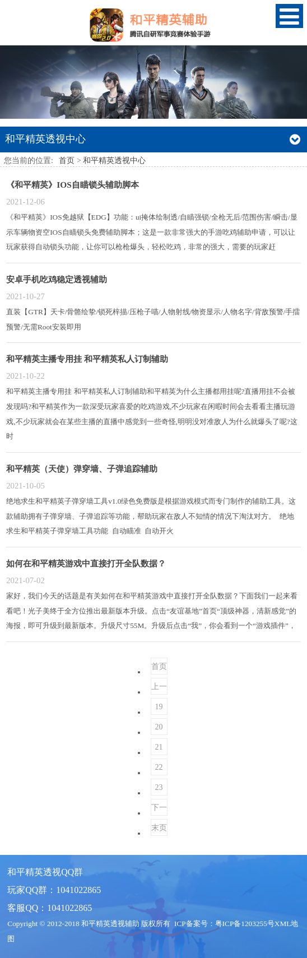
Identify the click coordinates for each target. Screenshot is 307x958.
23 (159, 787)
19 (159, 707)
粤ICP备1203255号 (245, 923)
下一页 (159, 809)
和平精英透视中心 (114, 160)
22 (159, 767)
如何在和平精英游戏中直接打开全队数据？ (86, 563)
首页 (67, 160)
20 (159, 727)
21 (159, 747)
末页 (159, 828)
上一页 (159, 688)
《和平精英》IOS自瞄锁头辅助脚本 (72, 184)
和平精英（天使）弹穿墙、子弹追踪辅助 (81, 468)
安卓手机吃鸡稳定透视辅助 (56, 279)
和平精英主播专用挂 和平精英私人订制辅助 (87, 359)
